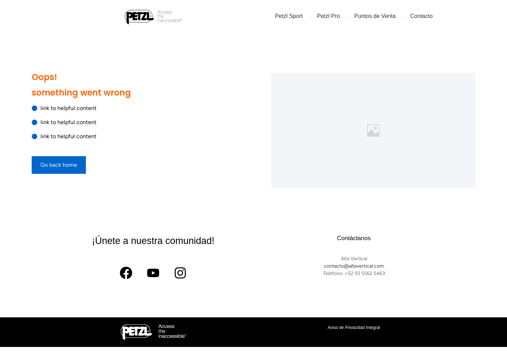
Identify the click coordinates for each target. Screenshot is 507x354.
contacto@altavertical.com (354, 266)
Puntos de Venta (374, 16)
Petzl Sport (288, 16)
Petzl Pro (328, 16)
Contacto (421, 16)
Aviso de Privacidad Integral (354, 327)
